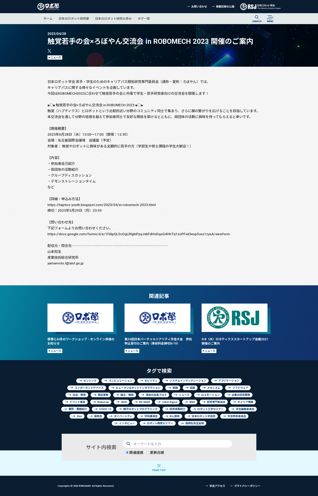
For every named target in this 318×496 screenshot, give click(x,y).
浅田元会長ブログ (156, 395)
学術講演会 (151, 416)
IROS (124, 402)
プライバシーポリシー (247, 486)
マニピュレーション (120, 380)
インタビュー (127, 423)
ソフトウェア (240, 387)
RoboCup (103, 402)
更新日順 (155, 452)
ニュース (56, 57)
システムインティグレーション (188, 380)
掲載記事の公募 (225, 6)
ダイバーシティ (123, 416)
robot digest (169, 402)
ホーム (48, 18)
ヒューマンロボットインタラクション (138, 387)
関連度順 (134, 452)
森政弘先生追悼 (194, 423)
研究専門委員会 (216, 402)
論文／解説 (127, 395)
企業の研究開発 (241, 395)
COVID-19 (105, 409)
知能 (192, 387)
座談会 (98, 416)
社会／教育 (79, 395)
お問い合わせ (199, 6)
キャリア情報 (245, 402)
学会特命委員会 (237, 416)
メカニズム (213, 387)
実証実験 (103, 395)
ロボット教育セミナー (160, 423)
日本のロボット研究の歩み (113, 18)
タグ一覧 (144, 18)
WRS (192, 402)
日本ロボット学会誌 (203, 416)
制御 (175, 387)
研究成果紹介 (177, 409)
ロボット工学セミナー (210, 409)
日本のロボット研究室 (74, 18)
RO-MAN (144, 402)
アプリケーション (228, 380)
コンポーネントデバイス (89, 387)
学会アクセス (217, 486)
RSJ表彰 (175, 416)
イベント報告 (77, 402)
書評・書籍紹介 (78, 409)
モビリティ (150, 380)
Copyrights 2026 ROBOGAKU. (86, 486)
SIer (79, 416)
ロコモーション (210, 395)
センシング (90, 380)
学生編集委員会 (245, 409)
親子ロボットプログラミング (140, 409)
